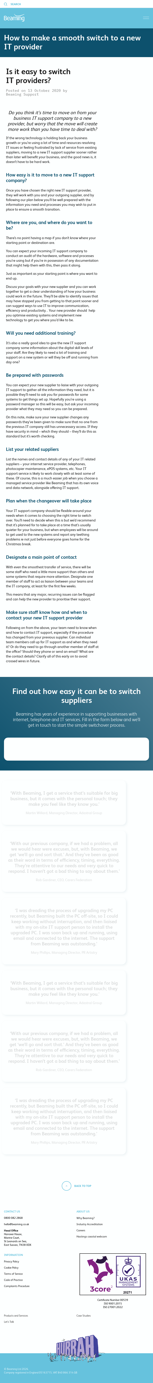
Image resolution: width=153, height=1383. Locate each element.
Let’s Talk (9, 1321)
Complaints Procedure (16, 1286)
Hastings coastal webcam (91, 1236)
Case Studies (83, 1315)
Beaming (14, 18)
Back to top (82, 1185)
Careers (80, 1230)
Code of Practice (13, 1279)
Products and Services (16, 1315)
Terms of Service (13, 1273)
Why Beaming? (85, 1218)
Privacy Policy (11, 1261)
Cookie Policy (11, 1267)
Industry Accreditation (89, 1224)
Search (16, 4)
